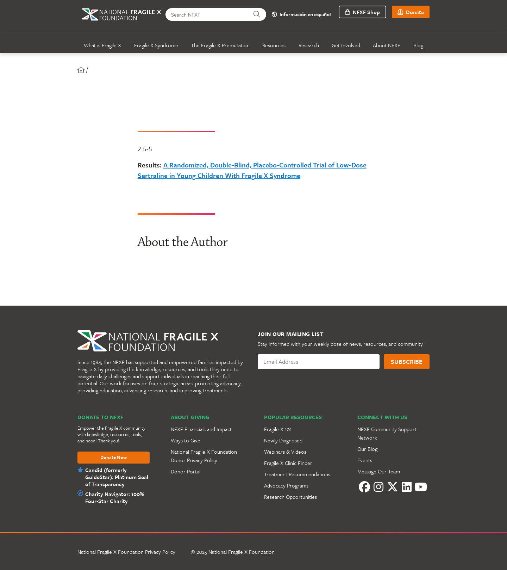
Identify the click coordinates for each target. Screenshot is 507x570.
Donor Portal (185, 471)
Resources (274, 45)
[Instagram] (378, 487)
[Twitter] (393, 487)
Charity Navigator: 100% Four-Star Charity (114, 497)
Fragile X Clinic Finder (288, 463)
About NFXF (386, 45)
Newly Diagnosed (283, 440)
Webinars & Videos (285, 451)
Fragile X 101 (278, 429)
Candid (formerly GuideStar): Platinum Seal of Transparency (116, 477)
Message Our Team (378, 471)
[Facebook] (364, 487)
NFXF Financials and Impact (201, 429)
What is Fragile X (102, 45)
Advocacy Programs (286, 485)
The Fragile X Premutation (220, 45)
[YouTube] (421, 487)
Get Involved (346, 45)
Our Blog (367, 449)
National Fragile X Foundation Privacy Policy (126, 552)
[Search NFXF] (206, 14)
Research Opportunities (290, 497)
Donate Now (113, 457)
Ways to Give (185, 440)
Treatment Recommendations (297, 474)
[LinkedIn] (407, 487)
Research (309, 45)
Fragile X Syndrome (156, 45)
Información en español (301, 14)
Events (364, 460)
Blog (418, 45)
